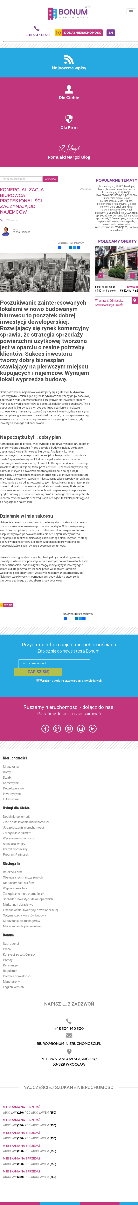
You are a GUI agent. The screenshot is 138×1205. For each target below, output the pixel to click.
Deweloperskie (13, 788)
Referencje (10, 965)
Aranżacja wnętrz (14, 844)
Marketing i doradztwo (18, 904)
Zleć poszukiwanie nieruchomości (26, 822)
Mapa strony (11, 981)
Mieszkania (11, 767)
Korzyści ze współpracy (19, 954)
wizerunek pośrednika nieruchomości (112, 226)
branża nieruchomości (120, 189)
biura (101, 189)
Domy (7, 772)
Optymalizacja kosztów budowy (24, 915)
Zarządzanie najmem (17, 833)
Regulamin (10, 971)
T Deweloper (117, 218)
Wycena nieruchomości (18, 838)
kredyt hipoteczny (125, 195)
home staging (106, 186)
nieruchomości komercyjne (112, 204)
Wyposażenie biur (15, 888)
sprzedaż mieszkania (122, 212)
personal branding (121, 206)
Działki (7, 777)
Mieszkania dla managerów (21, 921)
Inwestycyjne (12, 794)
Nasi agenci (11, 944)
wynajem (121, 227)
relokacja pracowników (113, 209)
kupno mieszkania (113, 198)
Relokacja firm (12, 872)
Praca (7, 949)
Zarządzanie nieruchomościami (24, 894)
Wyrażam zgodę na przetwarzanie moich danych (69, 680)
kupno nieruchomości (115, 199)
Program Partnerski (16, 854)
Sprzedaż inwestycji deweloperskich (28, 899)
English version (13, 987)
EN (111, 32)
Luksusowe (11, 799)
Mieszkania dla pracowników (22, 926)
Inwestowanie (104, 195)
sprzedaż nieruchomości (111, 215)
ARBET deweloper (125, 186)
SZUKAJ (50, 179)
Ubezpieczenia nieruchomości (23, 827)
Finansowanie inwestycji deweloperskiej (30, 910)
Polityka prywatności (17, 976)
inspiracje (124, 192)
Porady (8, 960)
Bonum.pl (69, 13)
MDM (121, 201)
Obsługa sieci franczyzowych (23, 877)
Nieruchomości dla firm (18, 883)
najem (129, 201)
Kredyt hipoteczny (15, 849)
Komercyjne (11, 783)
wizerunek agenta (123, 221)
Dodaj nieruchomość (16, 817)
